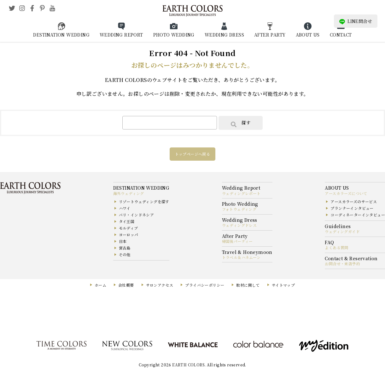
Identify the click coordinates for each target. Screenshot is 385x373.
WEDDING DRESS (224, 35)
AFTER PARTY (269, 35)
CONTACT (341, 35)
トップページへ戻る (192, 154)
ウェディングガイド (342, 231)
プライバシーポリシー (204, 285)
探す (240, 123)
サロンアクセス (159, 285)
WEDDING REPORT (121, 35)
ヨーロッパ (128, 234)
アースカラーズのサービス (353, 201)
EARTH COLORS (188, 364)
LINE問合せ (355, 21)
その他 (125, 254)
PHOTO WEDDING (174, 35)
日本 (123, 241)
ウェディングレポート (241, 193)
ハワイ (125, 208)
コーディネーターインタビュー (357, 214)
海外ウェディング (128, 193)
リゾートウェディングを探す (144, 201)
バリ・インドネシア (136, 214)
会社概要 (126, 285)
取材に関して (248, 285)
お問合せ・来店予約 (342, 263)
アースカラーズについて (346, 193)
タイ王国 (127, 221)
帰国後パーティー (237, 241)
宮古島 (125, 247)
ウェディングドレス (239, 225)
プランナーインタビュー (351, 208)
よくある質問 (336, 247)
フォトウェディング (239, 209)
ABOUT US (308, 35)
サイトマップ (283, 285)
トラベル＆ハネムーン (241, 257)
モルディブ (128, 228)
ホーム (100, 285)
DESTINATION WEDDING (61, 35)
